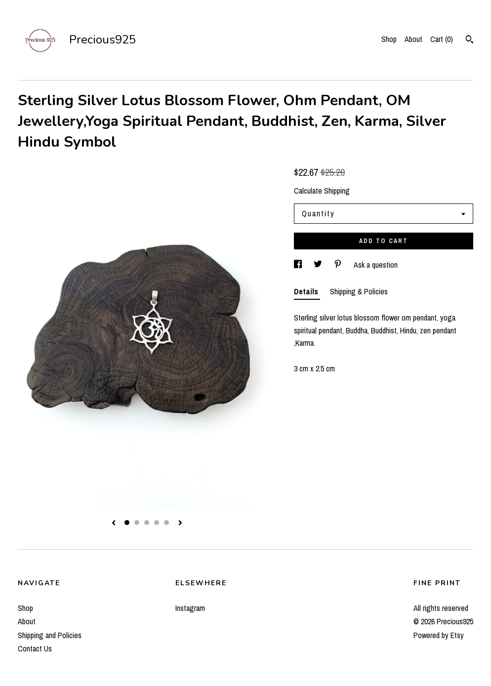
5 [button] (166, 522)
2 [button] (136, 522)
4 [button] (156, 522)
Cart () (441, 39)
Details (307, 291)
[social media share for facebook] (299, 264)
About (413, 39)
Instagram (190, 608)
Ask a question (376, 264)
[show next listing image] (180, 523)
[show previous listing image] (113, 523)
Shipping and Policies (50, 635)
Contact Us (35, 648)
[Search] (469, 40)
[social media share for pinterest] (339, 264)
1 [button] (126, 522)
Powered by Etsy (438, 635)
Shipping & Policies (359, 291)
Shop (389, 39)
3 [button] (146, 522)
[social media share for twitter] (319, 264)
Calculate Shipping (322, 190)
